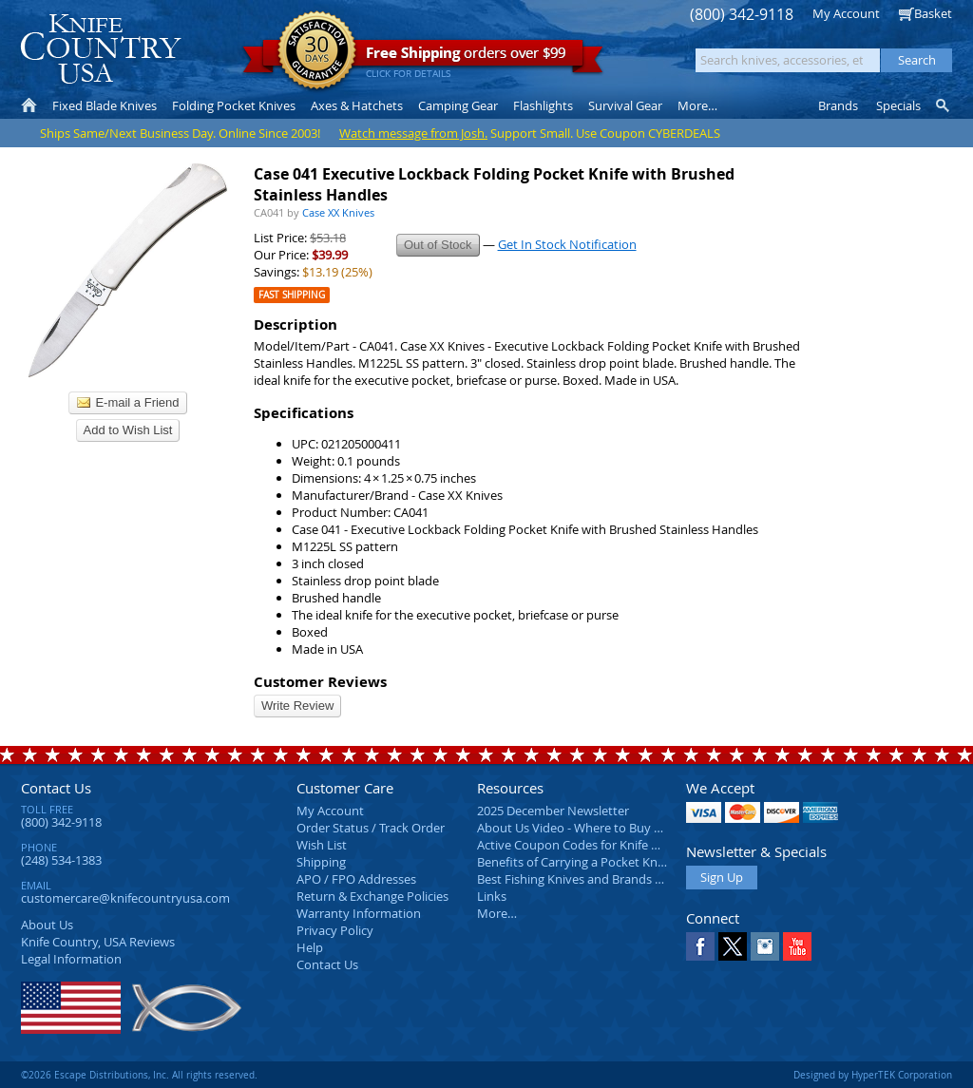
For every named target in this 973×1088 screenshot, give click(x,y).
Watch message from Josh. (413, 133)
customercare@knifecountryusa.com (125, 898)
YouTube (797, 946)
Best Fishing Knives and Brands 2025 (579, 879)
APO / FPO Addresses (356, 879)
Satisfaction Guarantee (317, 52)
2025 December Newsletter (553, 810)
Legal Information (71, 958)
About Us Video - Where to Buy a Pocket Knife (605, 827)
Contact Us (56, 787)
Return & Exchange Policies (372, 896)
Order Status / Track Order (370, 827)
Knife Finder (944, 105)
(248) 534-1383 (61, 859)
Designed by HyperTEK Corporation (872, 1074)
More (697, 105)
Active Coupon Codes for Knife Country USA (600, 844)
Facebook (700, 946)
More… (497, 913)
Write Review (297, 705)
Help (309, 947)
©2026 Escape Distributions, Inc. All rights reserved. (139, 1074)
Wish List (321, 844)
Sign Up (721, 877)
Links (491, 896)
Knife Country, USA (100, 48)
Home (29, 105)
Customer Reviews (320, 682)
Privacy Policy (334, 930)
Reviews (98, 941)
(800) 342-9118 (741, 15)
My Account (846, 13)
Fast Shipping (291, 295)
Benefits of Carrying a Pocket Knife (574, 861)
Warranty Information (358, 913)
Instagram (765, 946)
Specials (898, 105)
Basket (933, 13)
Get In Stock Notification (567, 244)
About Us (47, 924)
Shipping (321, 861)
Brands (838, 105)
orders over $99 (422, 57)
